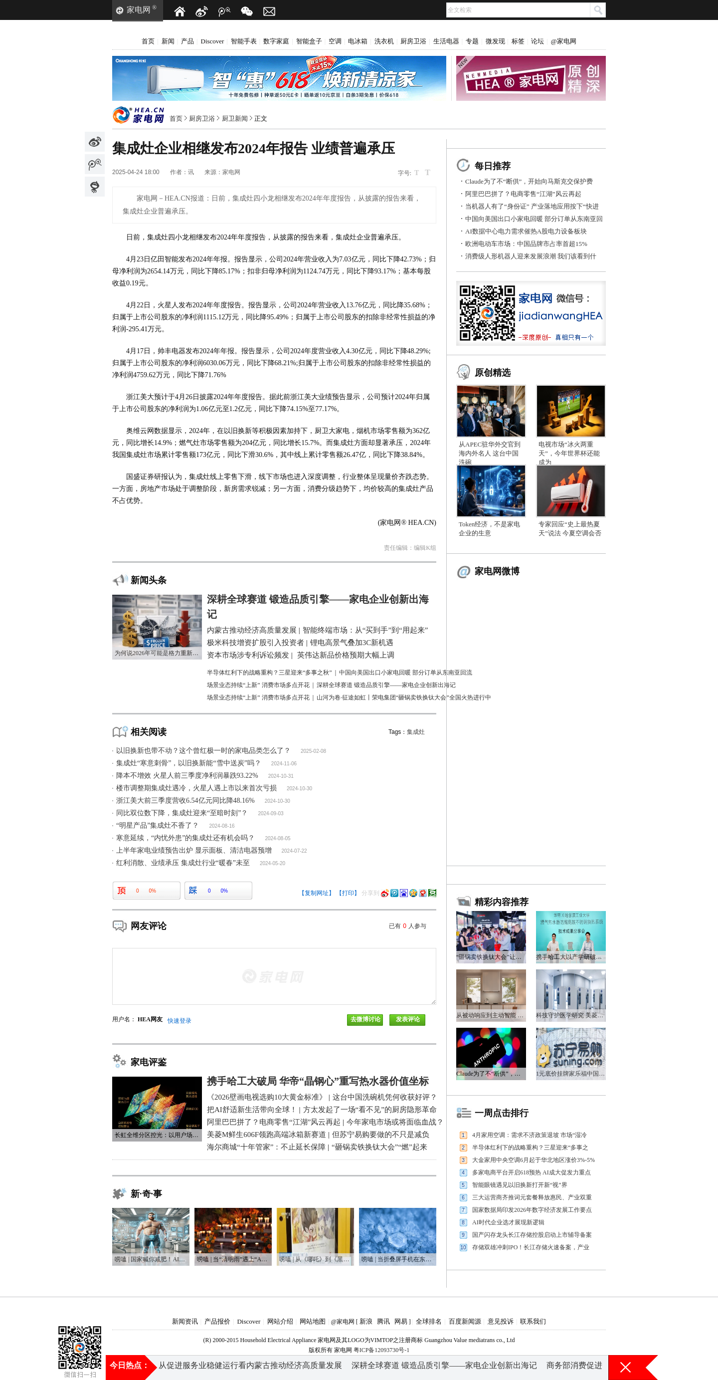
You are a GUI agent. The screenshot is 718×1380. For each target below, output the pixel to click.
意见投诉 (501, 1321)
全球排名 (429, 1321)
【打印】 (348, 893)
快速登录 (179, 1020)
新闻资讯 (185, 1321)
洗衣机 (384, 41)
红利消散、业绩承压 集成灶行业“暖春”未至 (183, 863)
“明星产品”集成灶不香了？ (157, 825)
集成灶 (416, 731)
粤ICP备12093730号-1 (382, 1350)
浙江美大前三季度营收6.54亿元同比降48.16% (185, 800)
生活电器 (446, 41)
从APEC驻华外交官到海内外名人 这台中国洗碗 (490, 453)
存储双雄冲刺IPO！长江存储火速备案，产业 (530, 1247)
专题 (472, 41)
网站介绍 (280, 1321)
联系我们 (533, 1321)
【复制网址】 (317, 893)
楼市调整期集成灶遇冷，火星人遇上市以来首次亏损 (196, 788)
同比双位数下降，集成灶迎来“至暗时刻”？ (182, 813)
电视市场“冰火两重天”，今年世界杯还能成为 (569, 453)
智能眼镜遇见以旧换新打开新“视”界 (519, 1184)
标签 (518, 41)
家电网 (139, 9)
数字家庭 (276, 41)
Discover (212, 41)
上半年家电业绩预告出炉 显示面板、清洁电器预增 (194, 850)
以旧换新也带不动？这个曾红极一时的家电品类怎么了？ (203, 750)
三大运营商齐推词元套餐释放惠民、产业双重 (532, 1197)
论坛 (537, 41)
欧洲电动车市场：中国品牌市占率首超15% (526, 243)
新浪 (365, 1321)
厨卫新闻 (235, 118)
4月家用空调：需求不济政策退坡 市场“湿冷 (529, 1135)
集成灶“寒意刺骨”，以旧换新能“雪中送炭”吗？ (188, 763)
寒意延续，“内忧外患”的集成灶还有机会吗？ (185, 838)
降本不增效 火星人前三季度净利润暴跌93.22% (187, 775)
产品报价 (217, 1321)
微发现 (495, 41)
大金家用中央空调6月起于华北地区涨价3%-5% (533, 1159)
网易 (400, 1321)
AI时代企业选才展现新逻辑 (508, 1222)
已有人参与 (407, 925)
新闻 (168, 41)
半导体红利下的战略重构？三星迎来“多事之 (530, 1147)
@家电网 (563, 41)
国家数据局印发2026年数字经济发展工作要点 (532, 1209)
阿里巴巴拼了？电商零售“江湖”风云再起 (523, 194)
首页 (148, 41)
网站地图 (313, 1321)
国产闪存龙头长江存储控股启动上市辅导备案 (532, 1234)
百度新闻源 (465, 1321)
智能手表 (244, 41)
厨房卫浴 (413, 41)
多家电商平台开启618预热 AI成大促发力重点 (531, 1172)
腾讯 (383, 1321)
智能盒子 (309, 41)
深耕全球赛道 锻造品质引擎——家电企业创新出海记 (444, 1367)
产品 (187, 41)
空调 (335, 41)
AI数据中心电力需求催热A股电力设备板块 (526, 231)
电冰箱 (357, 41)
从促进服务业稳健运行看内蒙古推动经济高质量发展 (250, 1367)
